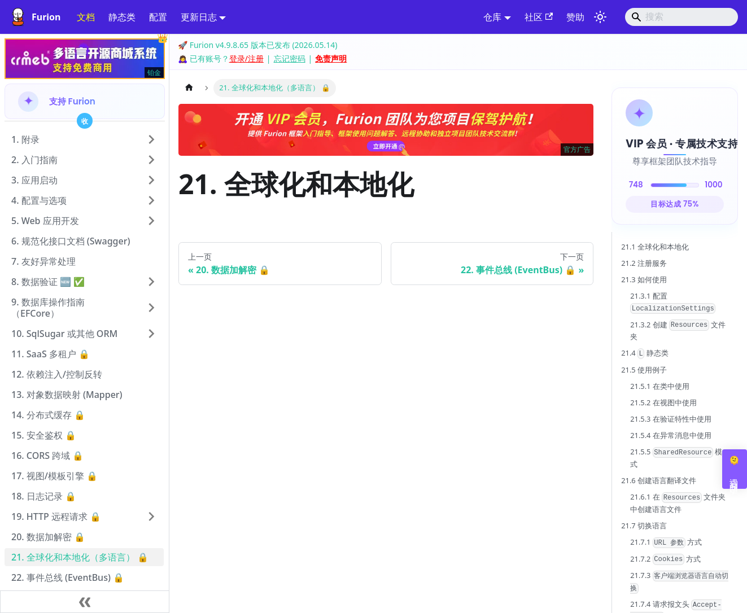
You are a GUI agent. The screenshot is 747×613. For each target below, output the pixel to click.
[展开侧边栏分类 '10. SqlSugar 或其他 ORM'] (151, 334)
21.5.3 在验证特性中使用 (670, 419)
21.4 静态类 (645, 353)
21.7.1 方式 (666, 542)
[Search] (681, 17)
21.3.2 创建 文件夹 (678, 330)
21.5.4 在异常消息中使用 (670, 435)
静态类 (122, 17)
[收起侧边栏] (84, 601)
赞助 (575, 17)
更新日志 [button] (199, 17)
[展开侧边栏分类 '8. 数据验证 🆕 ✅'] (151, 282)
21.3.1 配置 (672, 302)
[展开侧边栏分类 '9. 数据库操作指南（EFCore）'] (151, 307)
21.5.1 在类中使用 (659, 386)
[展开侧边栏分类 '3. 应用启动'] (151, 180)
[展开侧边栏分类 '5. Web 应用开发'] (151, 221)
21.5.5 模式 (676, 457)
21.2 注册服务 (644, 263)
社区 (539, 17)
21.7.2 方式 (665, 559)
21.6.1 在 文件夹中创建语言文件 (678, 503)
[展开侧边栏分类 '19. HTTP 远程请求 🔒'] (151, 516)
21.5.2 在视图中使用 (663, 402)
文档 (86, 17)
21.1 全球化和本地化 (655, 247)
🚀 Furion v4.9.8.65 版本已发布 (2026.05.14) (257, 45)
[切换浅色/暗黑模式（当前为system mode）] (600, 17)
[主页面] (189, 88)
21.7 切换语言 (644, 525)
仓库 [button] (492, 17)
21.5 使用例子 (644, 370)
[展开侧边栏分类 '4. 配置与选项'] (151, 200)
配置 (158, 17)
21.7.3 (679, 582)
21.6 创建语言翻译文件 (658, 480)
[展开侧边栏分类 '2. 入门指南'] (151, 160)
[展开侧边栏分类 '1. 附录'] (151, 139)
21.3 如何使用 (644, 279)
